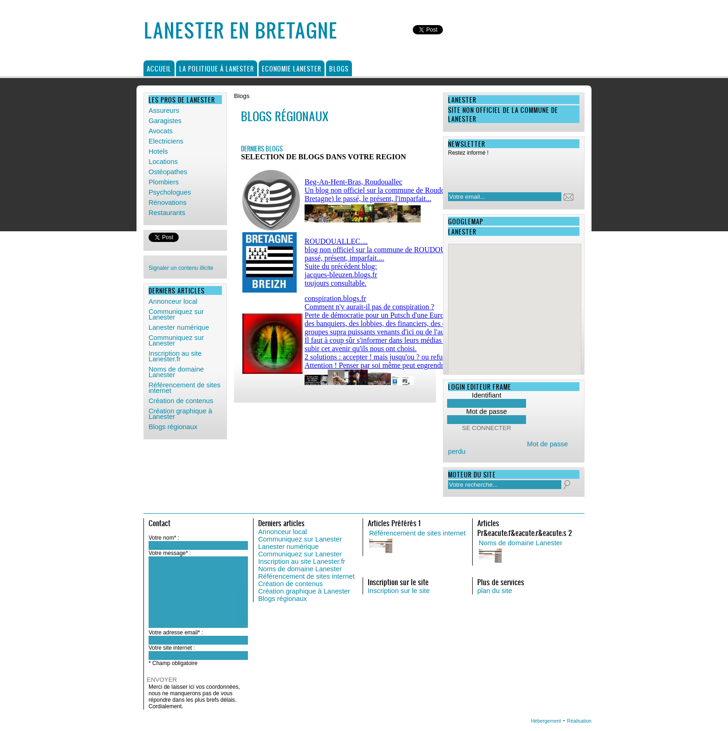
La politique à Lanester (216, 68)
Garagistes (165, 120)
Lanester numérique (179, 327)
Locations (163, 161)
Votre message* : (170, 553)
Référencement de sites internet (185, 387)
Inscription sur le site (399, 590)
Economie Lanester (291, 68)
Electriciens (166, 141)
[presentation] (508, 171)
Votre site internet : (172, 648)
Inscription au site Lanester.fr (175, 356)
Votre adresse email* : (176, 632)
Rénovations (167, 202)
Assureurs (164, 110)
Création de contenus (181, 401)
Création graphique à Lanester (180, 413)
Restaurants (167, 212)
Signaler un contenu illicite (181, 268)
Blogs (339, 68)
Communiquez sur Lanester (176, 314)
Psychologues (170, 192)
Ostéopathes (168, 172)
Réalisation (579, 721)
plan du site (494, 590)
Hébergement (546, 721)
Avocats (161, 131)
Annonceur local (173, 301)
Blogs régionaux (173, 427)
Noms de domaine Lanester (176, 372)
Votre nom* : (164, 538)
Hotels (158, 151)
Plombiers (164, 182)
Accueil (159, 68)
